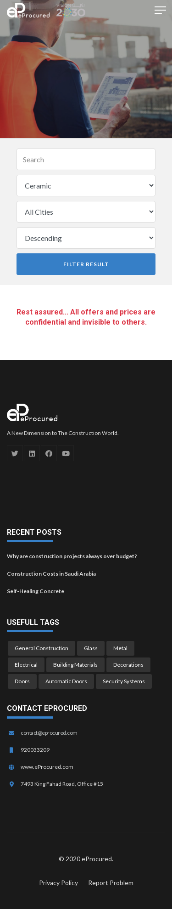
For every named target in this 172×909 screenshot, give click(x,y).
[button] (158, 9)
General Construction (41, 648)
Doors (22, 681)
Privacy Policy (58, 882)
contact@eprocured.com (49, 732)
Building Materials (75, 664)
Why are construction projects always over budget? (72, 556)
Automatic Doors (66, 681)
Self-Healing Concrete (35, 591)
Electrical (26, 664)
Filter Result (86, 264)
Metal (120, 648)
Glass (91, 648)
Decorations (128, 664)
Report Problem (110, 882)
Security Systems (124, 681)
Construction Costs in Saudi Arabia (51, 573)
